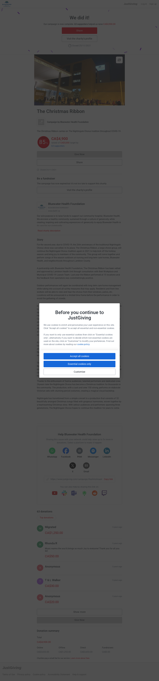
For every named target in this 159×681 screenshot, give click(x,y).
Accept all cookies (79, 356)
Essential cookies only (79, 364)
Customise (79, 371)
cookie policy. (83, 344)
